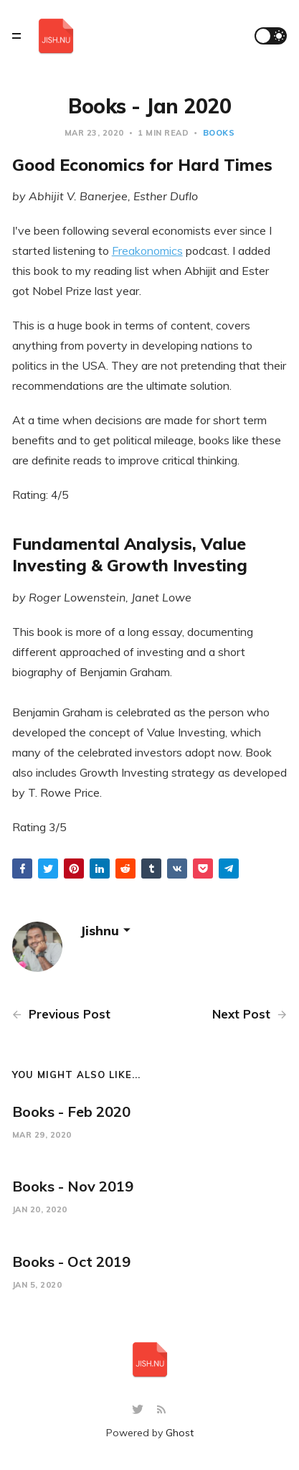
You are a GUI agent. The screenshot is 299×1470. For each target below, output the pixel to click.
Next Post (249, 1013)
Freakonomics (147, 250)
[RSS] (161, 1410)
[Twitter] (139, 1410)
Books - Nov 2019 (72, 1186)
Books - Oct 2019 (71, 1261)
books (219, 133)
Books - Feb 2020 (71, 1111)
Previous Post (61, 1013)
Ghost (180, 1432)
